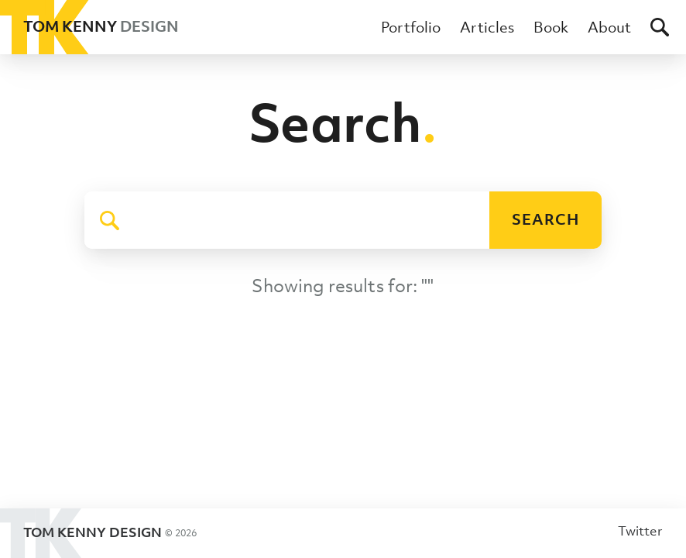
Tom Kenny (89, 27)
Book (550, 27)
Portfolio (411, 27)
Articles (487, 27)
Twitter (640, 530)
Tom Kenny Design (98, 533)
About (609, 27)
